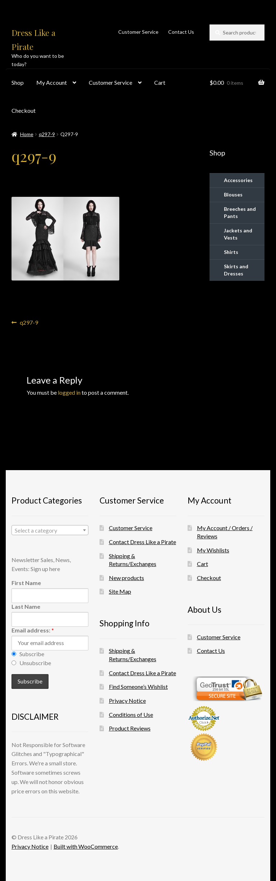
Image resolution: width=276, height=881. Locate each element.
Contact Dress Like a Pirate (142, 541)
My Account (51, 82)
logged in (69, 392)
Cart (159, 82)
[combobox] (50, 530)
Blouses (233, 194)
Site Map (120, 591)
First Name (26, 582)
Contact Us (181, 32)
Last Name (26, 606)
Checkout (24, 110)
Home (26, 134)
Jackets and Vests (238, 234)
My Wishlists (213, 550)
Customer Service (138, 32)
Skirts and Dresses (236, 270)
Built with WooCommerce (86, 846)
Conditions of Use (131, 714)
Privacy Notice (127, 700)
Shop (18, 82)
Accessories (238, 180)
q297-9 (47, 134)
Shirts (231, 252)
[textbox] (50, 530)
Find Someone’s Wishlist (138, 686)
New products (126, 577)
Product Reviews (130, 728)
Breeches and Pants (240, 212)
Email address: (33, 630)
